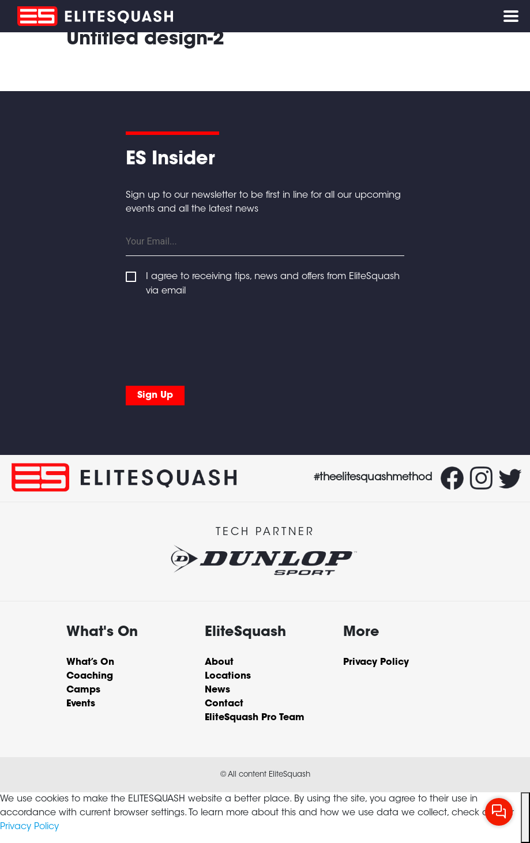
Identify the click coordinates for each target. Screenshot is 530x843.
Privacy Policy (29, 826)
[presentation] (213, 338)
